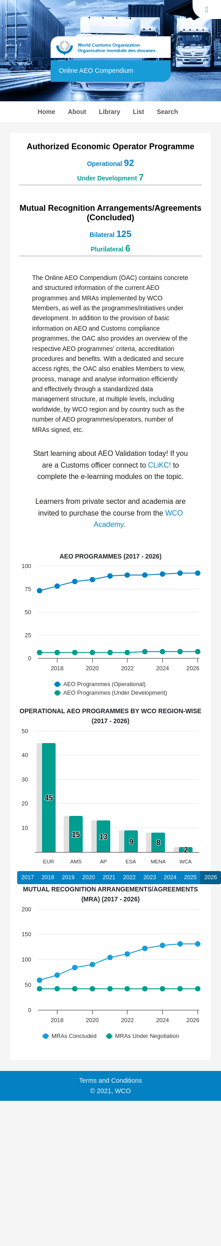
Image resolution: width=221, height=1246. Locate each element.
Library (109, 111)
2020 (88, 877)
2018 (48, 877)
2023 (149, 877)
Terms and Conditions (110, 1080)
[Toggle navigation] (207, 9)
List (138, 111)
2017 (27, 877)
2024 (170, 877)
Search (167, 111)
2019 (68, 877)
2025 (190, 877)
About (77, 111)
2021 (109, 877)
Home (51, 110)
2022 (129, 877)
